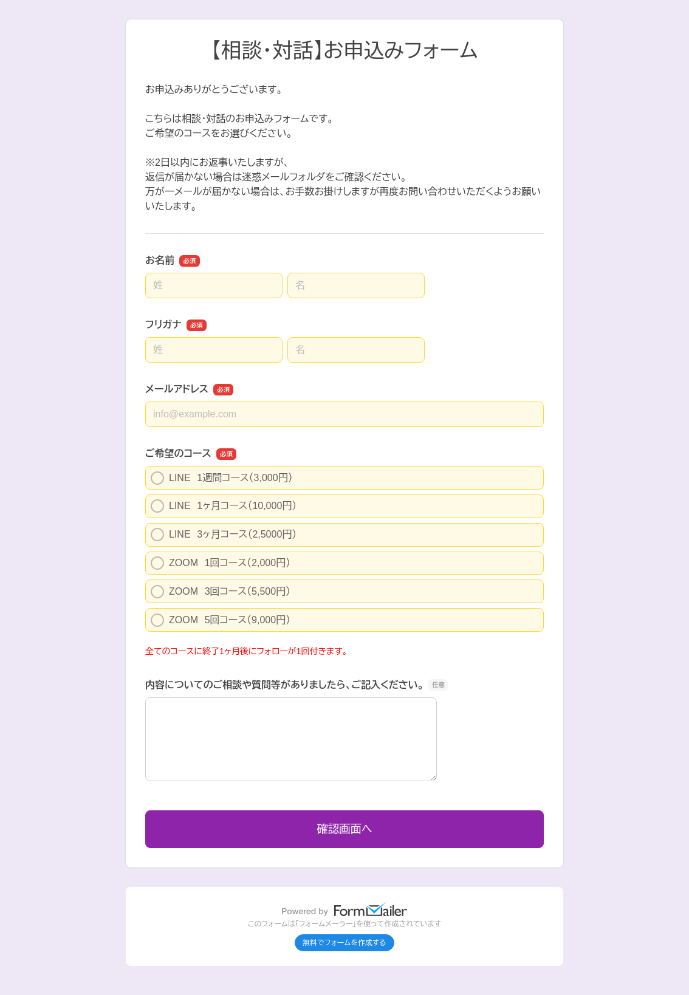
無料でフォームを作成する (344, 943)
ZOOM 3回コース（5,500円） (220, 591)
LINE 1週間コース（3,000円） (222, 478)
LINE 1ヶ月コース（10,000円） (224, 506)
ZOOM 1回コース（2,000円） (220, 563)
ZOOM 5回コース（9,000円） (220, 620)
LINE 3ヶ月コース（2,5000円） (224, 534)
